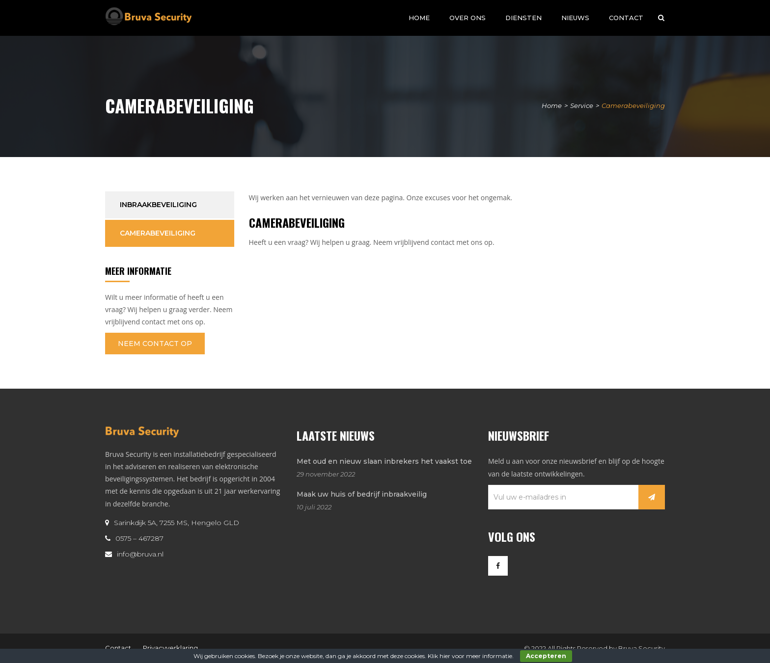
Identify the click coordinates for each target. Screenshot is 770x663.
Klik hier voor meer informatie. (471, 656)
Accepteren (546, 656)
